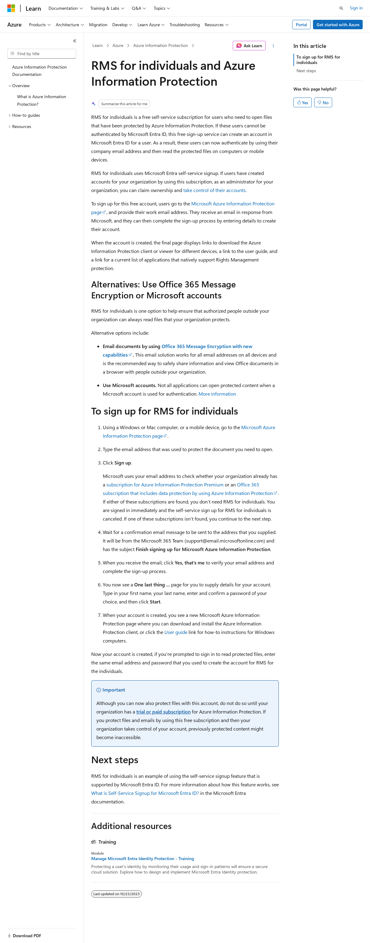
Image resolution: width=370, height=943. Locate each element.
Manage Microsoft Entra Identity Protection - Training (142, 858)
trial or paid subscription (163, 711)
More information (217, 393)
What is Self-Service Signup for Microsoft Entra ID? (145, 793)
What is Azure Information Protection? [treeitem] (41, 100)
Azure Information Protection (160, 45)
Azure (118, 45)
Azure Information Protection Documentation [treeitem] (39, 70)
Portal (301, 24)
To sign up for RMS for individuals (318, 59)
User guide (175, 632)
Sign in (356, 8)
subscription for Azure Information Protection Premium (165, 484)
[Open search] (341, 8)
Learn (97, 45)
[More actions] (273, 46)
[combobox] (41, 54)
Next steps (306, 70)
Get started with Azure (338, 24)
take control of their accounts (214, 190)
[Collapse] (74, 40)
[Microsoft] (11, 8)
